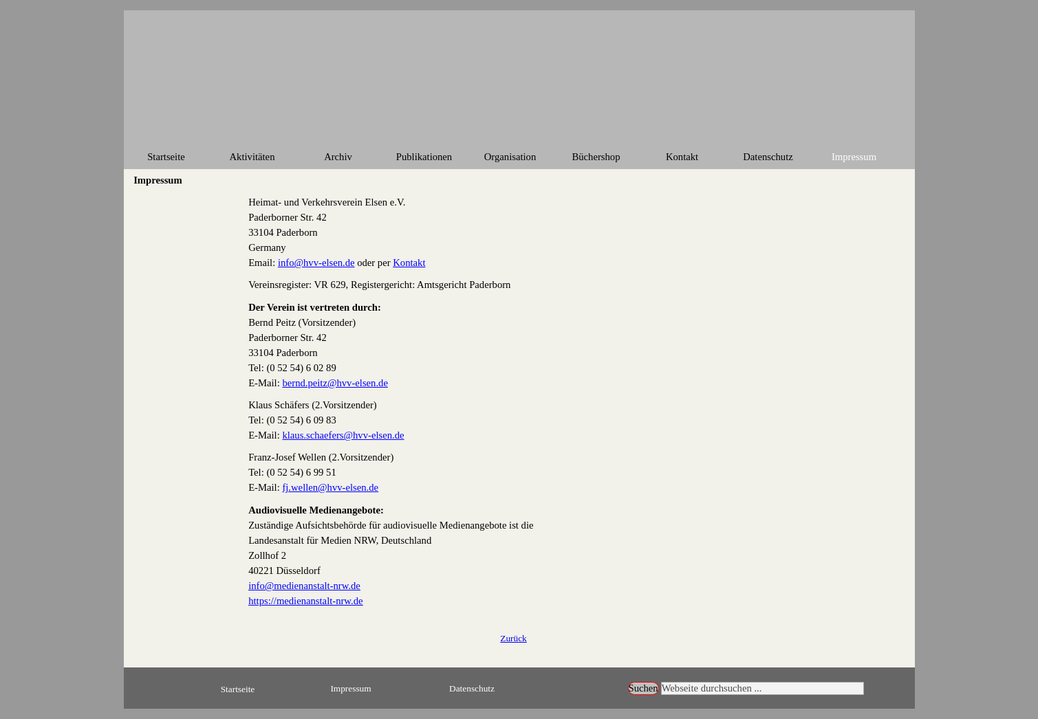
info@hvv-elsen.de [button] (316, 262)
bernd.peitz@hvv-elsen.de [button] (335, 382)
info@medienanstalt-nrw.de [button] (304, 585)
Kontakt (682, 156)
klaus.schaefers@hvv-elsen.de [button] (343, 435)
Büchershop (596, 156)
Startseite (166, 156)
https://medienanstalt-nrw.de (305, 600)
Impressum (854, 156)
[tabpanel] (513, 401)
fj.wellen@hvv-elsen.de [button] (330, 487)
